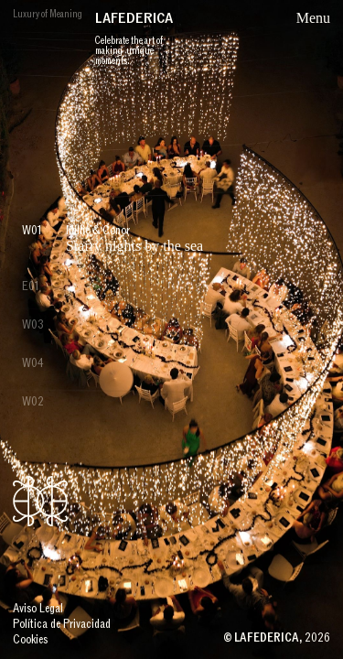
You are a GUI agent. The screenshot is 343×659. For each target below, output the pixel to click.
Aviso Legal (38, 608)
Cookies (30, 640)
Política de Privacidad (62, 624)
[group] (171, 329)
